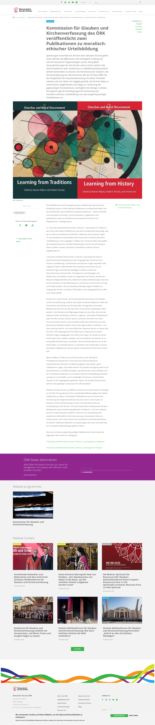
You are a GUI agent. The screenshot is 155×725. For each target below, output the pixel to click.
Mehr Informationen (22, 723)
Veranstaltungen (80, 11)
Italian (139, 32)
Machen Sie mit (104, 11)
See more (77, 649)
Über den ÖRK (42, 11)
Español (139, 29)
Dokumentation (117, 11)
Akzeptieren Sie (119, 715)
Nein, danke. (133, 715)
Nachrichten (68, 11)
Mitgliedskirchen (55, 11)
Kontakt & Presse (130, 11)
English (139, 24)
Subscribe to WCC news (24, 240)
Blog (140, 11)
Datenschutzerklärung (30, 475)
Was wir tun (92, 11)
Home (13, 17)
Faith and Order (19, 212)
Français (138, 26)
